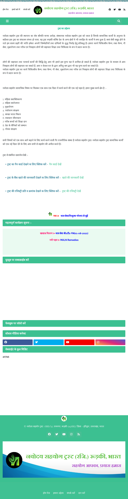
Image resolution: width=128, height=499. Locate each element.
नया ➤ (58, 216)
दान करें (81, 493)
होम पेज (5, 9)
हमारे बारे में (16, 9)
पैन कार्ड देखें (54, 164)
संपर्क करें (26, 9)
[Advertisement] (64, 386)
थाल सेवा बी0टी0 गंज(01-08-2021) (72, 234)
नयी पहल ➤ (55, 241)
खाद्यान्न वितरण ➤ (48, 234)
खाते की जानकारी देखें (73, 177)
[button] (7, 21)
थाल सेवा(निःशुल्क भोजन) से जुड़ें (75, 216)
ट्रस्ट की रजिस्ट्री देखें (71, 191)
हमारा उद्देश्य (58, 493)
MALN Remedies (69, 241)
